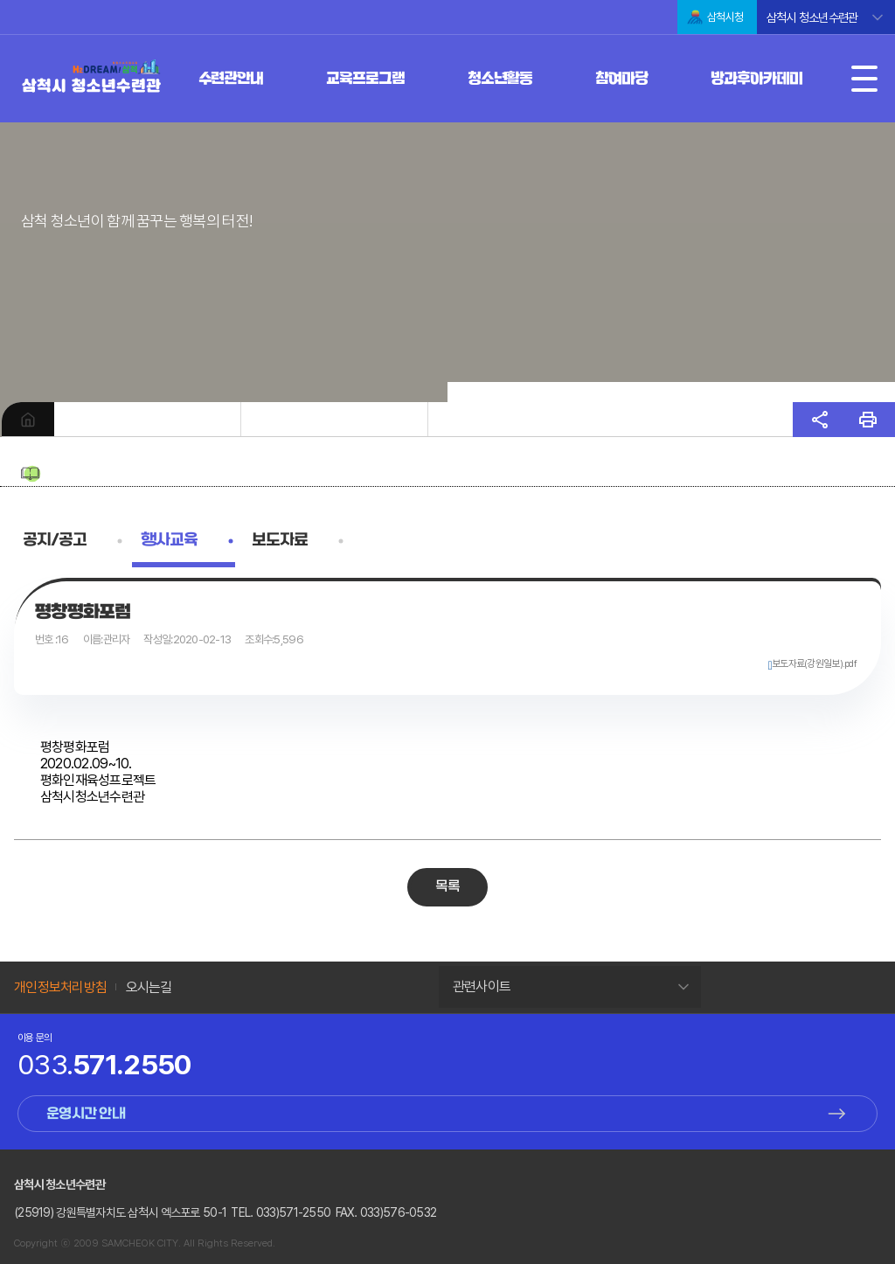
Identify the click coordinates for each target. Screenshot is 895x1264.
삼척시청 (725, 17)
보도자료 (280, 540)
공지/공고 (55, 540)
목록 (448, 887)
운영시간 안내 (85, 1114)
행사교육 (169, 540)
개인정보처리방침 (60, 987)
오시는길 (149, 987)
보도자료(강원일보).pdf (814, 663)
